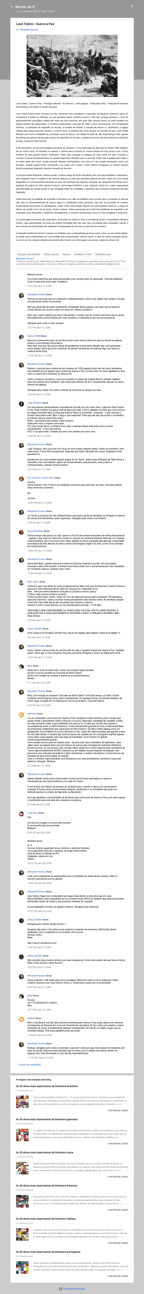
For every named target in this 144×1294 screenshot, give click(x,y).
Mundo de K (25, 7)
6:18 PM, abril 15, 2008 (38, 522)
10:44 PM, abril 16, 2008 (39, 573)
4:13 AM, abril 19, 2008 (38, 765)
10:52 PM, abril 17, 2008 (39, 657)
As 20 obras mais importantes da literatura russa (44, 1152)
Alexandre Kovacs (36, 294)
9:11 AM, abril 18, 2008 (38, 682)
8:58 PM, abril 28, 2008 (38, 832)
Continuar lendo (118, 1110)
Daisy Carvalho (34, 628)
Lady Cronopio (34, 402)
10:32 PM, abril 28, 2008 (39, 863)
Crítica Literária (51, 254)
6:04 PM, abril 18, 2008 (38, 705)
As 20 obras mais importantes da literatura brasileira (47, 1086)
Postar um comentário (30, 1064)
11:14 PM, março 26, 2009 (40, 1057)
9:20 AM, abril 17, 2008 (38, 620)
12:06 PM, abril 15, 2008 (39, 502)
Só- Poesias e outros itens (40, 477)
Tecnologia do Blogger (72, 1288)
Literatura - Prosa (82, 254)
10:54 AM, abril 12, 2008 (39, 286)
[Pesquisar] (132, 6)
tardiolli (31, 1018)
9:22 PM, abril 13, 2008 (38, 469)
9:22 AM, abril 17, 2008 (38, 637)
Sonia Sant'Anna (35, 531)
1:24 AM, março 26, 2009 (39, 1035)
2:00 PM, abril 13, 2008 (38, 394)
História (66, 254)
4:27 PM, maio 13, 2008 (39, 1009)
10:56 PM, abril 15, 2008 (39, 550)
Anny (29, 665)
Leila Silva (32, 813)
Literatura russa (103, 254)
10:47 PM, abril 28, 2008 (39, 911)
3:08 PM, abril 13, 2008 (38, 436)
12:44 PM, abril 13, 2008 (39, 355)
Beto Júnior (33, 581)
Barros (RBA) (33, 336)
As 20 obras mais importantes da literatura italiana (46, 1218)
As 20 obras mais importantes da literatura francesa (46, 1185)
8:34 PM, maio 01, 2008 (39, 987)
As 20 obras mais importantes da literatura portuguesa (48, 1251)
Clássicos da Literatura (28, 254)
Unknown (31, 713)
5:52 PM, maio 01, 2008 (39, 967)
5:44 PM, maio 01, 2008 (39, 947)
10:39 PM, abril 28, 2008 (39, 883)
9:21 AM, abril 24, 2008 (38, 804)
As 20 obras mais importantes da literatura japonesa (46, 1119)
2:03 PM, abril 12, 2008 (38, 327)
